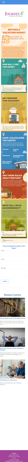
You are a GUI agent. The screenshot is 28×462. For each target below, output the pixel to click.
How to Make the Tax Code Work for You (12, 318)
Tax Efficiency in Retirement (8, 380)
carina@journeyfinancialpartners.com (14, 461)
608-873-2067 (15, 455)
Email (2, 259)
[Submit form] (5, 281)
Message (3, 268)
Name (2, 250)
